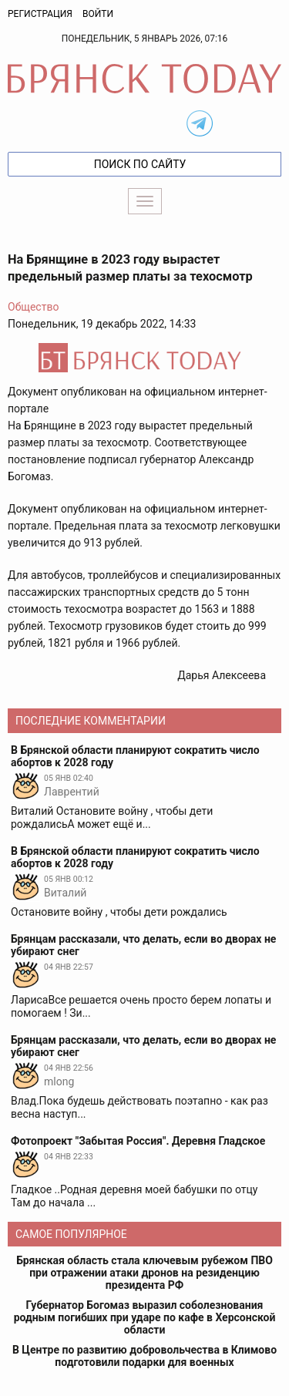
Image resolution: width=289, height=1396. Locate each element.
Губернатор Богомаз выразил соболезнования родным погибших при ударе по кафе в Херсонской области (145, 1317)
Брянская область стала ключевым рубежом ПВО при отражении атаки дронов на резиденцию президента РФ (144, 1272)
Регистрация (40, 13)
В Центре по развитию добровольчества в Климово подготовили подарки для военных (144, 1356)
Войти (97, 13)
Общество (33, 307)
